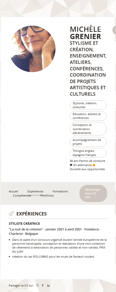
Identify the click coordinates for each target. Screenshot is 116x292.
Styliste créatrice (24, 223)
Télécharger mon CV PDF (93, 193)
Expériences (31, 214)
